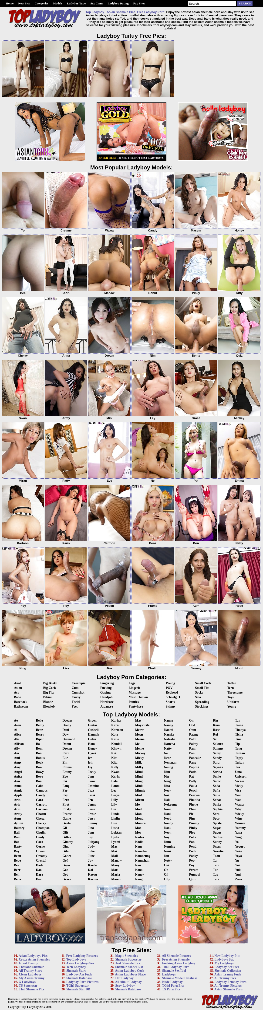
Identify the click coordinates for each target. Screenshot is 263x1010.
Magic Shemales (126, 955)
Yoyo (238, 856)
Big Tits (48, 692)
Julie (91, 851)
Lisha (115, 828)
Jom (91, 832)
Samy (217, 753)
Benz (39, 730)
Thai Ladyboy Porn (175, 967)
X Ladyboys (27, 982)
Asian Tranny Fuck (227, 974)
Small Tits (202, 688)
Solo (198, 697)
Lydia (115, 837)
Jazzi (91, 795)
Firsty (66, 809)
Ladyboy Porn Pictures (82, 982)
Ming (138, 781)
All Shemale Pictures (176, 955)
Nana (138, 870)
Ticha (239, 734)
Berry (40, 734)
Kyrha (115, 776)
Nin (166, 776)
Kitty (114, 767)
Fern (65, 800)
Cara (39, 800)
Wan (238, 800)
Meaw (139, 730)
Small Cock (203, 683)
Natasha (169, 739)
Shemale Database (79, 978)
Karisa (116, 720)
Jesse (91, 809)
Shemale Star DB (78, 989)
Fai (64, 781)
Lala (114, 781)
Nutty (168, 860)
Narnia (169, 734)
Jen (90, 800)
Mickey (140, 753)
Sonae (217, 800)
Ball (17, 832)
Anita (18, 776)
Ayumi (18, 823)
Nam (138, 846)
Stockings (202, 706)
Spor (216, 818)
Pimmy (194, 823)
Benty (40, 725)
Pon (192, 842)
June (91, 856)
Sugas (217, 828)
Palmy (193, 744)
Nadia (139, 842)
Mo (137, 804)
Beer (17, 870)
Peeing (170, 683)
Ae (16, 720)
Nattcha (169, 744)
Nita (167, 786)
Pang (192, 762)
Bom (39, 748)
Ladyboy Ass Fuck (79, 974)
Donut (66, 744)
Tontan (240, 753)
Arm (17, 809)
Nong (167, 809)
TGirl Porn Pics (173, 985)
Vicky (239, 786)
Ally (17, 748)
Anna (18, 786)
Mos (138, 832)
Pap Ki (194, 767)
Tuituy (239, 762)
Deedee (67, 720)
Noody (168, 823)
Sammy (218, 748)
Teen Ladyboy (76, 967)
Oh (166, 870)
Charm (41, 814)
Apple (18, 795)
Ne (166, 753)
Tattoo (231, 683)
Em (64, 762)
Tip (237, 744)
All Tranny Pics (225, 978)
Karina (93, 879)
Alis (16, 739)
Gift (65, 832)
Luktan (116, 832)
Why (238, 809)
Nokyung (170, 804)
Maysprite (142, 725)
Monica (140, 823)
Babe (17, 697)
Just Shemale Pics (127, 963)
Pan (192, 753)
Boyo (39, 776)
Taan (216, 856)
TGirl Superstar (77, 985)
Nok (167, 800)
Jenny (92, 804)
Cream (41, 851)
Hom (91, 744)
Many (115, 865)
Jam (91, 776)
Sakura (218, 744)
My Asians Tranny (31, 978)
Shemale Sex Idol (174, 970)
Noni (167, 814)
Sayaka (218, 767)
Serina (217, 772)
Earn (65, 753)
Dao (39, 870)
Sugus (217, 832)
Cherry (41, 823)
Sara (216, 762)
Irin (90, 762)
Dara (39, 874)
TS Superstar (28, 985)
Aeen (17, 725)
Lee (113, 790)
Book (39, 762)
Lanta (115, 786)
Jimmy (93, 823)
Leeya (115, 795)
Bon (39, 753)
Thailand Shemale (31, 967)
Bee (16, 865)
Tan (215, 870)
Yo (237, 842)
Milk (138, 762)
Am (16, 753)
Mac (114, 846)
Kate (114, 734)
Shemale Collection (227, 970)
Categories (41, 3)
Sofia (216, 790)
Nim (167, 772)
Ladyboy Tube (76, 3)
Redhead (172, 692)
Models (57, 3)
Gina (65, 846)
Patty (193, 781)
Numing (169, 846)
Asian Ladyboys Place (130, 974)
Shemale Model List (129, 967)
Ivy (90, 767)
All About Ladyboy (128, 982)
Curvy (76, 697)
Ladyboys (168, 974)
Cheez (40, 818)
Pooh (192, 851)
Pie (191, 814)
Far (64, 790)
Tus (237, 767)
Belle (39, 720)
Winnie (240, 823)
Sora (216, 814)
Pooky (193, 856)
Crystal (41, 860)
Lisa (114, 823)
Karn (115, 725)
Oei (166, 865)
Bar (16, 842)
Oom (192, 730)
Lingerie (135, 688)
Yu (237, 860)
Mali (114, 856)
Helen (92, 739)
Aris (17, 804)
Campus (42, 790)
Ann (17, 781)
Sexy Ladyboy (125, 985)
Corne (40, 846)
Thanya (240, 730)
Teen (230, 688)
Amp (17, 762)
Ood (192, 725)
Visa (238, 790)
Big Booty (50, 683)
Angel (18, 772)
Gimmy (67, 842)
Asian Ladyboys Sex (80, 963)
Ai (15, 730)
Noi (166, 795)
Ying (238, 837)
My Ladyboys (223, 963)
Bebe (17, 860)
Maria (115, 874)
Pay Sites (139, 3)
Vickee (239, 781)
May (138, 720)
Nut (166, 856)
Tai (215, 860)
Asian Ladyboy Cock (129, 970)
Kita (114, 762)
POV (169, 688)
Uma (238, 772)
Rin (215, 720)
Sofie (216, 795)
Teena (239, 725)
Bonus (40, 758)
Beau (17, 856)
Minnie (140, 790)
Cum (75, 688)
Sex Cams (96, 3)
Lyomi (115, 842)
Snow (217, 781)
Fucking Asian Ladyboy (178, 963)
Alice (17, 734)
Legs (132, 683)
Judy (91, 846)
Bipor (40, 739)
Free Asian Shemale (175, 959)
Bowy (40, 772)
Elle (65, 758)
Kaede (92, 865)
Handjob (106, 697)
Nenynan (170, 762)
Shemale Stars (76, 970)
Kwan (115, 772)
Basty (18, 846)
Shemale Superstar (128, 959)
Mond (139, 818)
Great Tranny (28, 963)
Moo (138, 828)
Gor (65, 870)
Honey (92, 748)
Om (192, 720)
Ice (90, 758)
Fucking (106, 688)
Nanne (168, 720)
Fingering (107, 683)
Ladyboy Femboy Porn (230, 982)
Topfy (239, 758)
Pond (192, 846)
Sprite (217, 823)
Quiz (192, 879)
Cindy (40, 837)
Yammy (240, 828)
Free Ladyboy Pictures (82, 955)
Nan (138, 865)
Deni (65, 730)
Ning (167, 781)
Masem (116, 879)
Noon (167, 832)
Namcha (141, 851)
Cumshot (78, 692)
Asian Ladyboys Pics (33, 955)
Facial (76, 702)
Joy (90, 837)
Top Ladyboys (76, 959)
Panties (134, 702)
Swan (217, 846)
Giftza (66, 837)
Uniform (233, 702)
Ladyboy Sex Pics (226, 967)
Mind (139, 776)
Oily (167, 879)
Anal (17, 683)
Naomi (168, 730)
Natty (168, 748)
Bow (39, 767)
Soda (216, 786)
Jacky (92, 772)
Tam (216, 865)
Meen (139, 734)
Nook (167, 828)
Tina (238, 739)
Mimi (139, 772)
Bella (17, 879)
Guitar (92, 725)
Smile (217, 776)
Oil (166, 874)
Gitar (66, 851)
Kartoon (117, 730)
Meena (139, 739)
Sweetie (218, 851)
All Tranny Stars (30, 970)
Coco (39, 842)
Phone (193, 804)
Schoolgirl (173, 697)
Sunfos (217, 837)
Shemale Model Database (179, 978)
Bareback (20, 702)
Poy (192, 865)
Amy (17, 767)
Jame (91, 781)
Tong (238, 748)
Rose (216, 730)
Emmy (67, 772)
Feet (75, 706)
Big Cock (49, 688)
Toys (230, 697)
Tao (215, 874)
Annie (18, 790)
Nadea (139, 837)
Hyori (92, 753)
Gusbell (93, 730)
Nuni (167, 851)
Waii (238, 795)
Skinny (170, 706)
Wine (239, 818)
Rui (215, 734)
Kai (90, 870)
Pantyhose (136, 706)
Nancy (139, 874)
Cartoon (42, 809)
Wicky (239, 814)
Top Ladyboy (30, 1007)
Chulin (41, 832)
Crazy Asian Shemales (34, 959)
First (65, 804)
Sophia (218, 809)
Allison (19, 744)
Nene (167, 758)
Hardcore (107, 702)
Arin (17, 800)
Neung (168, 767)
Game (66, 818)
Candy (40, 795)
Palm (192, 739)
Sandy (217, 758)
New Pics (24, 3)
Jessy (91, 818)
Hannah (93, 734)
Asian (18, 688)
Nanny (168, 725)
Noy (166, 837)
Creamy (41, 856)
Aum (17, 818)
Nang (138, 879)
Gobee (66, 856)
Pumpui (194, 874)
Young (231, 706)
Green (92, 720)
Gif (64, 828)
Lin (113, 809)
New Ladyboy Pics (227, 955)
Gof (65, 860)
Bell (16, 874)
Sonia (217, 804)
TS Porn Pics (171, 989)
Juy (90, 860)
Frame (67, 814)
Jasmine (93, 786)
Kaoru (92, 874)
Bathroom (21, 706)
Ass (16, 692)
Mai (114, 851)
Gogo (66, 865)
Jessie (92, 814)
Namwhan (142, 860)
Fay (65, 795)
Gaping (105, 692)
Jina (91, 828)
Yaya (238, 832)
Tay (237, 720)
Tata (216, 879)
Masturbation (138, 697)
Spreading (202, 702)
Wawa (239, 804)
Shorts (170, 702)
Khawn (116, 748)
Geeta (66, 823)
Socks (199, 692)
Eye (65, 776)
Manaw (116, 860)
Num (167, 842)
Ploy (192, 832)
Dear (39, 879)
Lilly (114, 800)
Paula (193, 786)
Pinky (193, 828)
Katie (115, 739)
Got (65, 874)
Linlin (115, 818)
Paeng (193, 734)
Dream (67, 748)
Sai (215, 739)
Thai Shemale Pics (31, 989)
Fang (65, 786)
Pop (192, 860)
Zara (238, 879)
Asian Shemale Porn (228, 989)
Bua (39, 781)
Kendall (116, 744)
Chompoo (43, 828)
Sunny (217, 842)
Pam (192, 748)
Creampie (78, 683)
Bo (38, 744)
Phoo (192, 809)
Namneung (142, 856)
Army (18, 814)
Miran (139, 800)
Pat (191, 776)
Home (9, 3)
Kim (114, 758)
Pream (193, 870)
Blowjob (49, 706)
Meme (139, 748)
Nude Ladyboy (172, 982)
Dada (40, 865)
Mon (138, 814)
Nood (167, 818)
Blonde (48, 702)
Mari (114, 870)
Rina (216, 725)
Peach (193, 790)
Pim (192, 818)
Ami (17, 758)
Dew (65, 734)
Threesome (235, 692)
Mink (139, 786)
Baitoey (19, 828)
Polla (192, 837)
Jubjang (93, 842)
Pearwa (194, 795)
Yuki (238, 870)
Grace (66, 879)
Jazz (91, 790)
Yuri (238, 874)
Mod (138, 809)
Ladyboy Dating (118, 3)
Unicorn (240, 776)
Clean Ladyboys (30, 974)
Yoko (238, 851)
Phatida (194, 800)
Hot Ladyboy (124, 978)
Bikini (47, 697)
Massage (135, 692)
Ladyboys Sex (224, 959)
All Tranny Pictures (228, 985)
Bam (17, 837)
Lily (114, 804)
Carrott (41, 804)
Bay (16, 851)
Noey (167, 790)
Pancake (195, 758)
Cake (39, 786)
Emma (67, 767)
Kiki (114, 753)
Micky (139, 758)
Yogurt (240, 846)
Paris (192, 772)
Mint (138, 795)
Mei (137, 744)
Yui (237, 865)
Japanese (106, 706)
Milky (139, 767)
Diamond (68, 739)
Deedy (66, 725)
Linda (115, 814)
